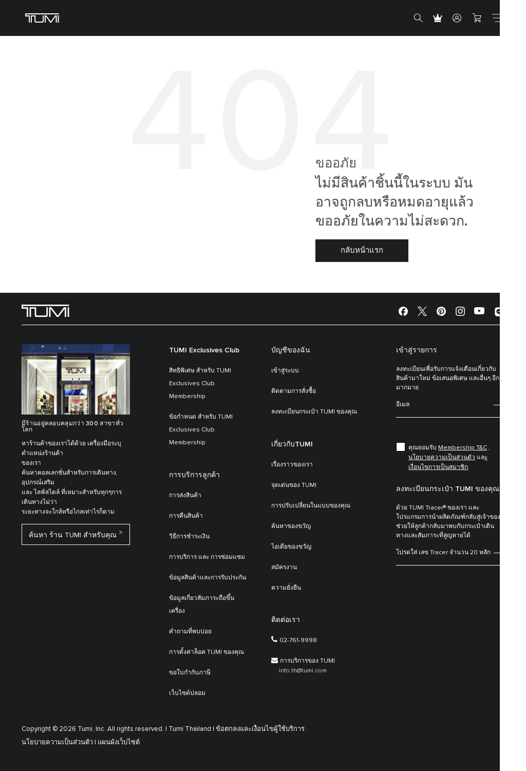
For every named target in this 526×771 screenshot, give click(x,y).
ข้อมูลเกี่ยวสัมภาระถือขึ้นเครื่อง (201, 604)
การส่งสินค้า (185, 496)
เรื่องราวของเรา (292, 465)
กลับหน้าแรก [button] (362, 250)
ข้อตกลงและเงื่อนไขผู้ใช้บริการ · (262, 729)
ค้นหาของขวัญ (291, 526)
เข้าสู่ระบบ (285, 371)
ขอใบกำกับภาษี (190, 673)
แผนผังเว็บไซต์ (119, 742)
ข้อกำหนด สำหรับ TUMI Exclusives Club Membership (201, 430)
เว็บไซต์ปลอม (187, 693)
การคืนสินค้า (186, 516)
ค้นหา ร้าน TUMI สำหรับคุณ (73, 536)
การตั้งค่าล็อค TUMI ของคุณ (206, 652)
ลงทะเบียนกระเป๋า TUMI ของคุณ (314, 412)
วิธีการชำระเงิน (189, 537)
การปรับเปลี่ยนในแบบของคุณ (310, 506)
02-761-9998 (298, 640)
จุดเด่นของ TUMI (293, 485)
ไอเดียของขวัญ (291, 547)
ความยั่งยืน (286, 588)
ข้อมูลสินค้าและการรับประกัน (207, 578)
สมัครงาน (284, 568)
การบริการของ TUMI (307, 661)
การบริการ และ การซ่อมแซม (207, 557)
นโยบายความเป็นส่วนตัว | (59, 742)
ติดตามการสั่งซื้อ (293, 391)
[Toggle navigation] (496, 18)
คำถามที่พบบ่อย (190, 632)
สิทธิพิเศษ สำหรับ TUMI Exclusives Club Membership (200, 384)
